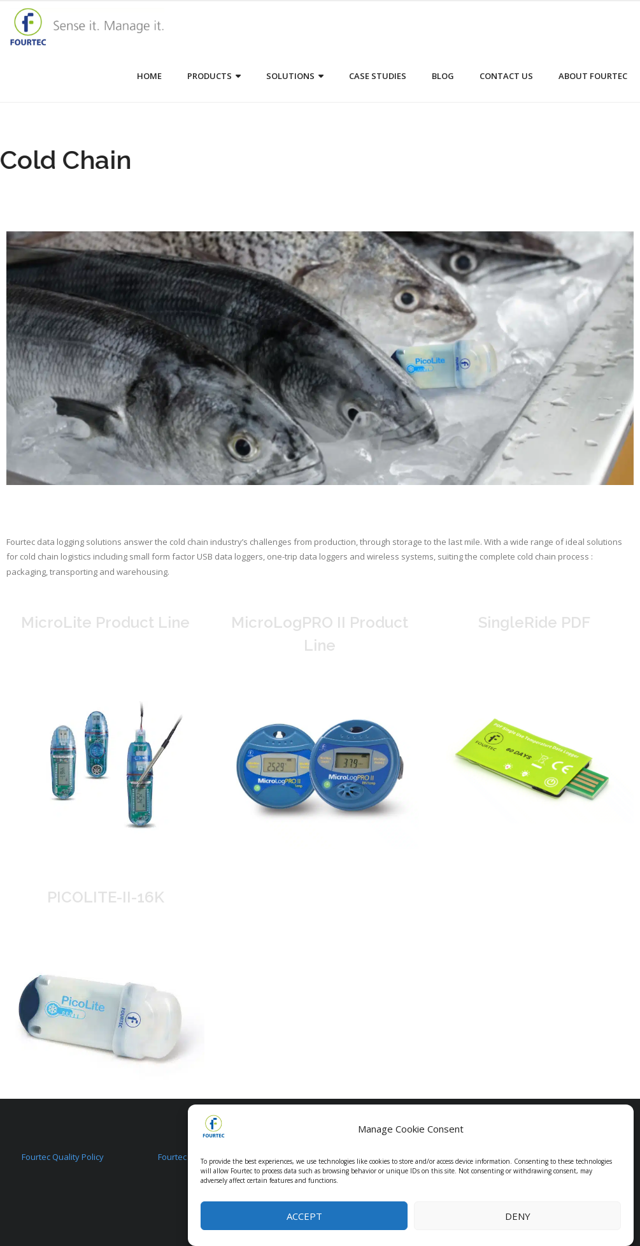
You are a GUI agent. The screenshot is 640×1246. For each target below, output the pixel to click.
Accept (304, 1216)
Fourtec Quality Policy (63, 1157)
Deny (517, 1216)
